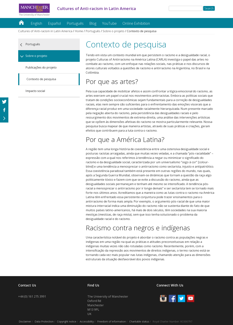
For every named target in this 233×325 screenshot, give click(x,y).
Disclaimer (25, 321)
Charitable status (139, 321)
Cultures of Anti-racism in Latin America (21, 21)
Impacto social (35, 91)
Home (79, 31)
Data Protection (44, 321)
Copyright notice (66, 321)
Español (54, 23)
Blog (92, 23)
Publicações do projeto (41, 67)
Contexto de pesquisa (41, 79)
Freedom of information (111, 321)
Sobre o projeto (113, 31)
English (36, 23)
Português (75, 23)
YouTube (109, 23)
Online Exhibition (136, 23)
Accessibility (87, 321)
